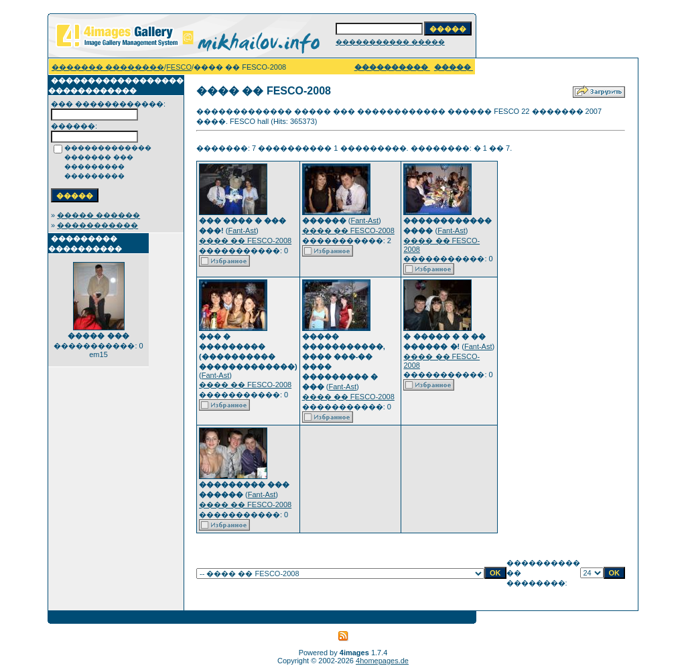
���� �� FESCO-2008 (245, 241)
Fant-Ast (242, 230)
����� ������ (98, 215)
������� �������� (108, 67)
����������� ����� (390, 42)
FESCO (179, 67)
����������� (97, 225)
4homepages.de (382, 661)
